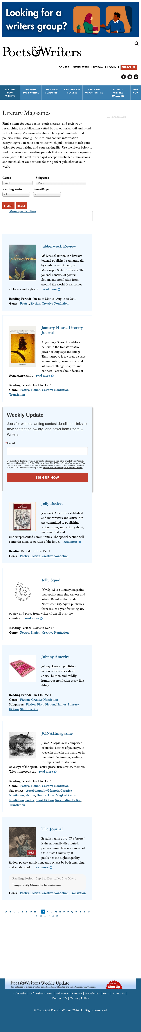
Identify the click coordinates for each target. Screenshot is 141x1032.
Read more (50, 289)
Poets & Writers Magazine (118, 92)
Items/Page (41, 189)
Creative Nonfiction (55, 303)
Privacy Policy (79, 998)
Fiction (35, 303)
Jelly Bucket (52, 503)
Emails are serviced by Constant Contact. (62, 467)
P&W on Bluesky (129, 76)
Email (11, 443)
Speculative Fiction (68, 800)
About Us (119, 993)
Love (51, 795)
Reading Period (13, 189)
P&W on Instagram (136, 76)
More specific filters (22, 211)
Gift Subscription (41, 993)
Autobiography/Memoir (42, 790)
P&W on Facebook (123, 76)
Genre (6, 177)
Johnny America (55, 656)
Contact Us (59, 998)
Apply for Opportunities (94, 91)
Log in (111, 67)
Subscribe (128, 67)
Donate (64, 67)
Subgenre (42, 177)
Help (106, 993)
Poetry (24, 303)
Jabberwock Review (58, 246)
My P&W (98, 67)
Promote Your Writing (31, 91)
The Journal (52, 828)
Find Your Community (52, 91)
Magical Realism (67, 795)
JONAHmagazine (57, 733)
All (57, 915)
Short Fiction (29, 709)
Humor (61, 704)
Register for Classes (72, 91)
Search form (137, 43)
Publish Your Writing (10, 92)
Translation (17, 394)
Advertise (62, 993)
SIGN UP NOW (47, 477)
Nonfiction (16, 800)
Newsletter (81, 67)
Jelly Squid (50, 580)
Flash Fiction (46, 704)
